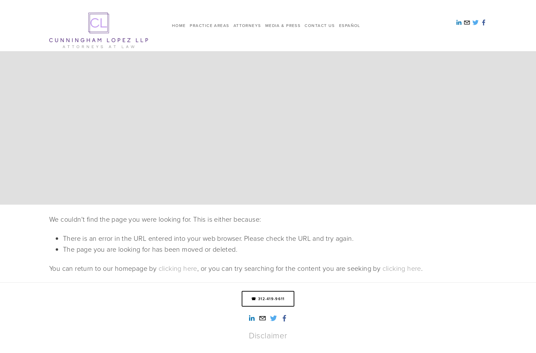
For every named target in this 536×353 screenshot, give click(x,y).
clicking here (178, 268)
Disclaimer (268, 335)
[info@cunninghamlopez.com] (262, 318)
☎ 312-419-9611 (267, 298)
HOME (179, 25)
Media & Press (283, 25)
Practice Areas (209, 25)
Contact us (320, 25)
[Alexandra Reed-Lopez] (251, 318)
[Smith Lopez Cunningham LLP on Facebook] (284, 318)
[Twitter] (273, 318)
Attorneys (247, 25)
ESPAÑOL (349, 25)
